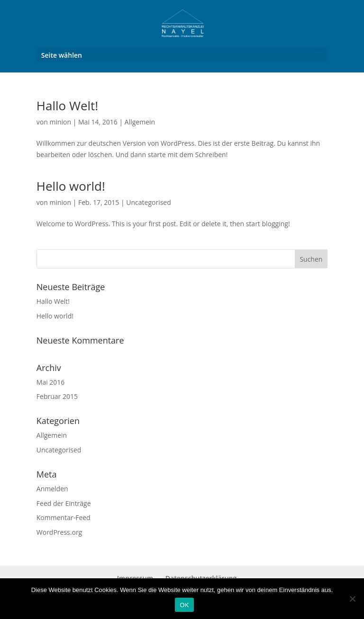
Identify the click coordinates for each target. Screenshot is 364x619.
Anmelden (52, 488)
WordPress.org (59, 532)
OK (184, 605)
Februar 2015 (57, 396)
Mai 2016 (50, 382)
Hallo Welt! (67, 105)
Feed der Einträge (63, 503)
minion (60, 121)
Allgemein (140, 121)
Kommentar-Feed (63, 517)
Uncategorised (148, 202)
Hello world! (70, 186)
